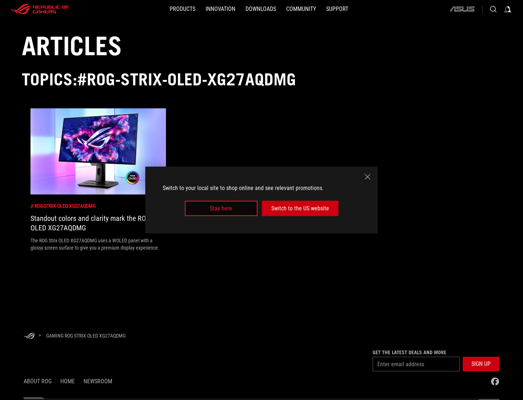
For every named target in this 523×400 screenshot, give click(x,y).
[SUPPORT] (337, 9)
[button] (481, 364)
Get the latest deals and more (409, 352)
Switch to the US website (300, 208)
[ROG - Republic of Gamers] (40, 9)
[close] (367, 176)
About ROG (38, 381)
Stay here (221, 208)
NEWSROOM (98, 381)
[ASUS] (462, 9)
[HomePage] (29, 336)
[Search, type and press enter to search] (493, 9)
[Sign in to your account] (507, 9)
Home (67, 381)
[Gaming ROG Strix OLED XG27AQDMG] (86, 336)
